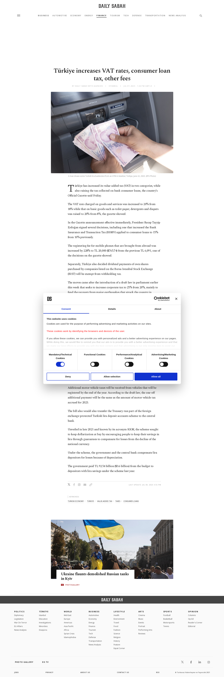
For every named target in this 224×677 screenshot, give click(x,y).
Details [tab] (112, 309)
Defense (137, 16)
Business (43, 16)
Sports (167, 611)
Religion (117, 637)
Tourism (115, 16)
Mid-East (67, 615)
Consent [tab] (66, 309)
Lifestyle (119, 611)
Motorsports (168, 622)
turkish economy (76, 501)
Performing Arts (145, 630)
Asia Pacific (69, 626)
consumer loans (131, 501)
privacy (49, 672)
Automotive (59, 16)
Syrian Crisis (69, 633)
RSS (157, 672)
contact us (123, 672)
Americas (68, 622)
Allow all (156, 376)
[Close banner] (176, 299)
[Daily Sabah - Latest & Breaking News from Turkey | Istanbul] (112, 6)
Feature (117, 644)
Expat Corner (119, 648)
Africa (66, 630)
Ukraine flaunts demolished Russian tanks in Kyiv (91, 576)
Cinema (141, 615)
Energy (89, 16)
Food (116, 626)
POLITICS (19, 611)
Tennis (166, 626)
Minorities (43, 626)
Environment (119, 619)
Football (166, 615)
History (117, 641)
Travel (116, 622)
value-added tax (104, 501)
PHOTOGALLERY (72, 585)
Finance (101, 16)
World (68, 611)
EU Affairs (18, 626)
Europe (67, 619)
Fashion (117, 630)
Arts (141, 611)
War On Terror (20, 622)
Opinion (193, 611)
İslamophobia (70, 637)
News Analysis (177, 16)
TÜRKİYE (43, 611)
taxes (117, 501)
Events (141, 622)
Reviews (141, 633)
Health (116, 615)
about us (85, 672)
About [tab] (158, 309)
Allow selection (112, 376)
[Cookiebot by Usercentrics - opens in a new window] (156, 299)
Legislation (19, 619)
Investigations (45, 622)
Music (140, 619)
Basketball (167, 619)
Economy (75, 16)
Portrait (141, 626)
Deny (68, 376)
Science (117, 633)
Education (43, 619)
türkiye (90, 501)
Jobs (16, 672)
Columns (192, 615)
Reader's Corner (195, 622)
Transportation (155, 16)
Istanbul (42, 615)
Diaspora (43, 630)
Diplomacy (19, 615)
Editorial (191, 626)
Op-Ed (191, 619)
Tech (126, 16)
